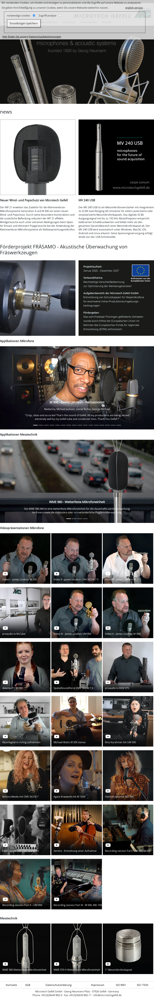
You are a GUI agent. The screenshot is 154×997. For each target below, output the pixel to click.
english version (134, 7)
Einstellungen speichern (24, 23)
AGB (27, 985)
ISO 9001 (121, 985)
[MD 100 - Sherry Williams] (79, 425)
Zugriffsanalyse (47, 15)
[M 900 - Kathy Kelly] (91, 425)
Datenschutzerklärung (59, 985)
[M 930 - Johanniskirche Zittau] (96, 425)
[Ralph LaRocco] (52, 425)
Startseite (11, 985)
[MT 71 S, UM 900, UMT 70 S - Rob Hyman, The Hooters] (85, 425)
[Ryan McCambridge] (74, 425)
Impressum (97, 985)
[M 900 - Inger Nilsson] (107, 425)
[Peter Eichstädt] (68, 425)
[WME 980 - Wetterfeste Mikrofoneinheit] (68, 518)
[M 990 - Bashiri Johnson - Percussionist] (35, 425)
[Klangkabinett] (118, 425)
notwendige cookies (18, 15)
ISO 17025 (142, 985)
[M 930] (113, 425)
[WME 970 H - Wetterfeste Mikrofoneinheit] (74, 518)
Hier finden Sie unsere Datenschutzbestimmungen (31, 36)
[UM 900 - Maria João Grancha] (102, 425)
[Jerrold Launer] (57, 425)
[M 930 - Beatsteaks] (41, 425)
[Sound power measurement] (79, 518)
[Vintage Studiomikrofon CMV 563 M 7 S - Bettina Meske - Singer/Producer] (46, 425)
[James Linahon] (63, 425)
